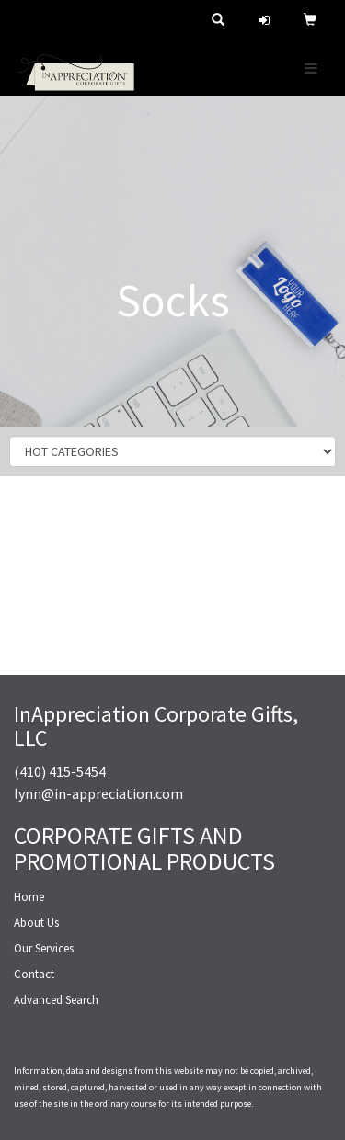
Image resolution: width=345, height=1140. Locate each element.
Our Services (44, 948)
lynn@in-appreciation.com (98, 793)
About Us (36, 922)
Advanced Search (56, 1000)
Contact (34, 974)
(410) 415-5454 (60, 771)
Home (29, 897)
